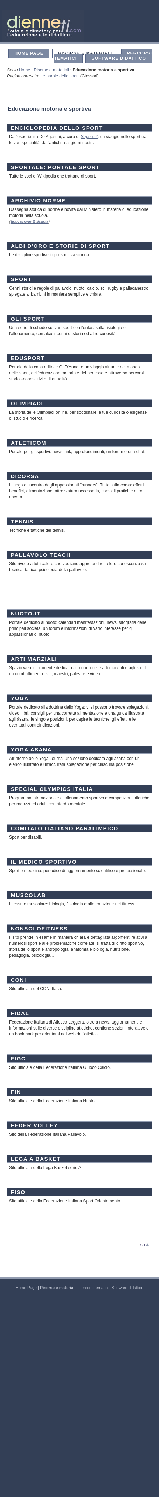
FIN (16, 1092)
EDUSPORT (28, 358)
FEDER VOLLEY (34, 1125)
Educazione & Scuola (30, 221)
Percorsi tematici (93, 1287)
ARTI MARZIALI (34, 659)
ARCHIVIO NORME (38, 201)
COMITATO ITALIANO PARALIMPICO (64, 828)
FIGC (18, 1059)
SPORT (21, 279)
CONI (18, 980)
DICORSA (25, 476)
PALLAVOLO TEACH (41, 555)
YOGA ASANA (31, 750)
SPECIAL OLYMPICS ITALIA (52, 789)
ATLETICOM (28, 443)
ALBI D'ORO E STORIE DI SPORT (60, 246)
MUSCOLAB (28, 895)
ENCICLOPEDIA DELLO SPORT (57, 128)
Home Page (28, 53)
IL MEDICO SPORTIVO (44, 862)
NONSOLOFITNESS (39, 928)
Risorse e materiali (85, 53)
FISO (18, 1192)
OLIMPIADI (27, 403)
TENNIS (22, 521)
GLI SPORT (27, 319)
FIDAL (20, 1013)
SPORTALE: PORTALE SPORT (55, 167)
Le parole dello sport (59, 75)
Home (24, 69)
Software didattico (118, 58)
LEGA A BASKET (36, 1159)
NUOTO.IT (25, 614)
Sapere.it (89, 136)
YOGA (20, 698)
